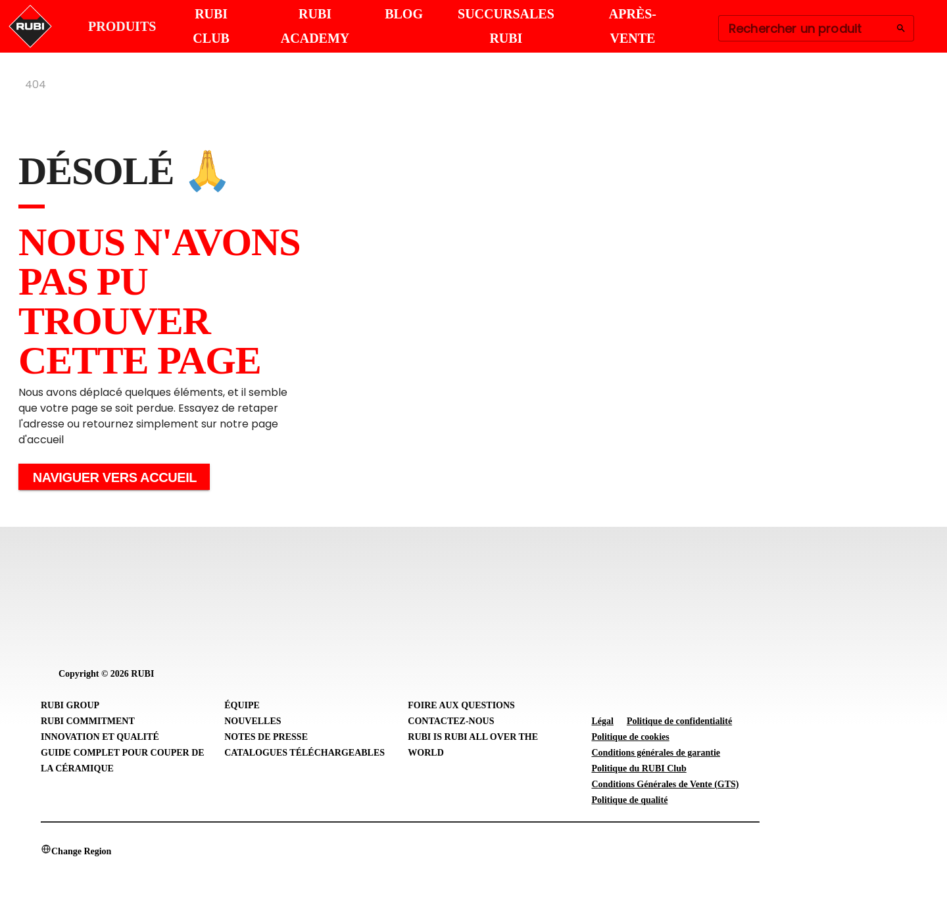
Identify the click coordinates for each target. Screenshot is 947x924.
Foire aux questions (461, 705)
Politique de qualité (629, 800)
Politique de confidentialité (679, 721)
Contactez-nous (451, 721)
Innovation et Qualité (100, 737)
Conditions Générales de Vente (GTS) (665, 784)
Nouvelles (252, 721)
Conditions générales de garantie (655, 753)
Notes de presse (266, 737)
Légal (602, 721)
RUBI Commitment (88, 721)
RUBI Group (70, 705)
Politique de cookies (630, 737)
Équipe (242, 705)
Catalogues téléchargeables (304, 753)
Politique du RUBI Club (638, 768)
